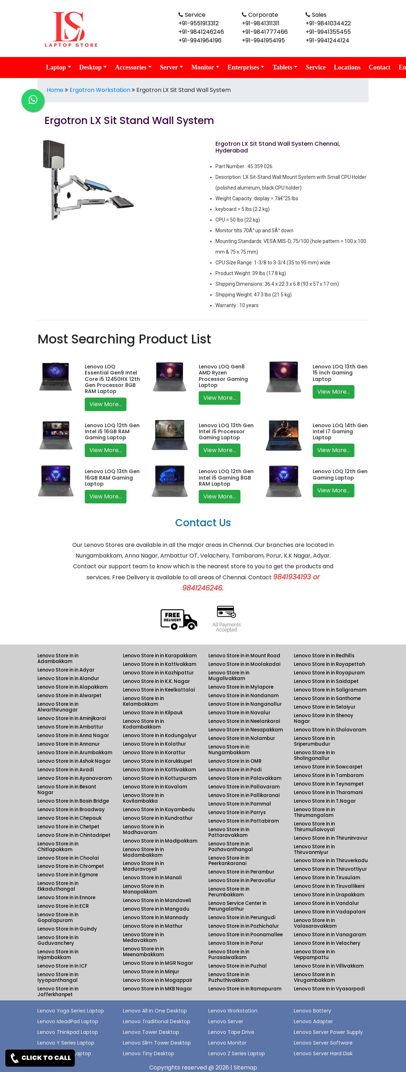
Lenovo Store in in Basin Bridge (73, 801)
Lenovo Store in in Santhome (327, 698)
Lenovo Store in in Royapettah (329, 664)
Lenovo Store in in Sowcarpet (328, 766)
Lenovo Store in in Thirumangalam (314, 812)
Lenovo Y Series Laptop (65, 1042)
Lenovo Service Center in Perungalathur (237, 906)
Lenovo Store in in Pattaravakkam (228, 832)
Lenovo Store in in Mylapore (241, 687)
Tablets (282, 67)
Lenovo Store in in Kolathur (154, 744)
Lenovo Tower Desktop (151, 1032)
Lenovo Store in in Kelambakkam (143, 701)
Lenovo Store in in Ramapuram (244, 988)
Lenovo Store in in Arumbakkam (74, 752)
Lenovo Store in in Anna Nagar (73, 735)
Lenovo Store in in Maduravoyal (143, 866)
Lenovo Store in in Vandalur (326, 903)
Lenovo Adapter (313, 1021)
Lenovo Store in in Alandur (68, 678)
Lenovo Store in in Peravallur (242, 880)
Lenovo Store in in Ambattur (70, 727)
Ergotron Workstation (99, 90)
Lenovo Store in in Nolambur (241, 738)
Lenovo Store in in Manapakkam (143, 889)
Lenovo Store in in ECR (63, 906)
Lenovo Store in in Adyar (65, 670)
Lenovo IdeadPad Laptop (67, 1021)
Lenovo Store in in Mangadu (156, 909)
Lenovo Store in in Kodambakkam (143, 724)
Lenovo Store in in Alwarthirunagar (57, 707)
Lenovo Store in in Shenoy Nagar (323, 718)
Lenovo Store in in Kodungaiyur (160, 735)
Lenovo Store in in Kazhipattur (158, 672)
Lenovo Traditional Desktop (156, 1021)
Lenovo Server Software (323, 1042)
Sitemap (245, 1067)
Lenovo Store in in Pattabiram (243, 821)
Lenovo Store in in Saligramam (330, 690)
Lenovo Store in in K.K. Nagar (156, 681)
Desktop (90, 67)
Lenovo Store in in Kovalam (155, 786)
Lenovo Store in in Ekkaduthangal (57, 886)
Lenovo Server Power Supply (328, 1032)
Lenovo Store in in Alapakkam (72, 687)
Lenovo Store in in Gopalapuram (57, 917)
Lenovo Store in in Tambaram (329, 775)
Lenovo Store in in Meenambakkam (143, 952)
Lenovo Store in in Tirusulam (327, 877)
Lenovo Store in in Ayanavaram (74, 778)
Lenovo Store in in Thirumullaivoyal (314, 826)
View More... (105, 404)
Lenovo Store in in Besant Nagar (66, 789)
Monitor (202, 67)
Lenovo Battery (312, 1010)
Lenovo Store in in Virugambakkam (314, 977)
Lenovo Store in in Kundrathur (158, 818)
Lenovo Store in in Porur (235, 943)
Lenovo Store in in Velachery (327, 943)
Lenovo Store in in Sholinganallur (314, 755)
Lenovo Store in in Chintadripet (73, 835)
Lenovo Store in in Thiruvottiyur (330, 869)
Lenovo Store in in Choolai (68, 858)
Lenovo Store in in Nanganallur (245, 704)
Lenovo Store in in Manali (152, 877)
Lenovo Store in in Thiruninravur (331, 838)
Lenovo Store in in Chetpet (68, 826)
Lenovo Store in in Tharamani (328, 792)
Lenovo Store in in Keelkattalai (159, 690)
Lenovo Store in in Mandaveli (157, 900)
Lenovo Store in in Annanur (68, 744)
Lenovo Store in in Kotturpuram (160, 778)
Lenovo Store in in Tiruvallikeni (329, 886)
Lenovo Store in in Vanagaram (330, 934)
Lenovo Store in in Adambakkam (57, 658)
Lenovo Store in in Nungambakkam (229, 750)
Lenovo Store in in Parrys (237, 812)
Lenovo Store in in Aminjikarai (71, 718)
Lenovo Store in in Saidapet (326, 681)
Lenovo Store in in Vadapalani (329, 911)
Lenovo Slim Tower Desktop (157, 1042)
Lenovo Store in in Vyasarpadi (329, 988)
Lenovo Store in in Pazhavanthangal (230, 846)
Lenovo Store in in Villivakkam (329, 966)
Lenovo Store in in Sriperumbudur (314, 741)
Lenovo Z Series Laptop (236, 1053)
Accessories (130, 67)
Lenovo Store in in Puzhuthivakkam (228, 977)
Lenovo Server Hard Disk (323, 1053)
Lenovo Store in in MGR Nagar (158, 963)
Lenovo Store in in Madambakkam (143, 852)
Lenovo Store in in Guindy (67, 929)
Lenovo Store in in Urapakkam (329, 894)
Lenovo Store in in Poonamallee (245, 934)
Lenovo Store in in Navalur (239, 712)
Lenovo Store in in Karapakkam (160, 655)
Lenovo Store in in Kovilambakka (143, 798)
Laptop (56, 67)
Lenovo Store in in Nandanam (243, 695)
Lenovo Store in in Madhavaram (143, 829)
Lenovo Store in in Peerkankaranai (228, 861)
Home (55, 90)
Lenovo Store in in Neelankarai (244, 721)
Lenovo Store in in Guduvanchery (57, 940)
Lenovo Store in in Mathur (153, 926)
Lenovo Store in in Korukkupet (157, 761)
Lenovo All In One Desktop (155, 1010)
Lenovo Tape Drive (231, 1032)
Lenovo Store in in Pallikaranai (244, 795)
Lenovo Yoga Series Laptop (70, 1010)
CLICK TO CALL (40, 1058)
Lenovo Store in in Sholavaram (330, 729)
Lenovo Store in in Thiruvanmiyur (314, 849)
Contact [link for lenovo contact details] (379, 67)
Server (169, 67)
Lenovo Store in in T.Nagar (325, 801)
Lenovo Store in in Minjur (151, 971)
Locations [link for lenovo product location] (347, 67)
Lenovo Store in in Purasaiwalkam (228, 954)
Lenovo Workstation (232, 1010)
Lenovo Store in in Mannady (155, 917)
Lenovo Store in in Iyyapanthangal (57, 977)
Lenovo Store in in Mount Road (244, 655)
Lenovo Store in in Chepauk (69, 818)
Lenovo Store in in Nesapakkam (245, 729)
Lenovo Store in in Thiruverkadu (331, 860)
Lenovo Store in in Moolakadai (244, 664)
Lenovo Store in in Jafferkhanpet (57, 991)
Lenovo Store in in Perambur (241, 872)
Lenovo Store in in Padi (234, 769)
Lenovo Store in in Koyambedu (159, 809)
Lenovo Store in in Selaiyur (324, 707)
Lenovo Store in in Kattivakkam (159, 664)
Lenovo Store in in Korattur (154, 752)
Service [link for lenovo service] (316, 67)
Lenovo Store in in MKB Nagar (157, 988)
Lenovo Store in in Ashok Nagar (74, 761)
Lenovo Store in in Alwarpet (69, 695)
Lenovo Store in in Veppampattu (314, 954)
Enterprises (243, 67)
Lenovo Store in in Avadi (65, 769)
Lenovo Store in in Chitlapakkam (57, 846)
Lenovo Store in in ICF (62, 966)
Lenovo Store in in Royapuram (329, 672)
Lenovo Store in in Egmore (67, 874)
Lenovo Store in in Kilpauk (153, 712)
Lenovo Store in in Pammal (239, 804)
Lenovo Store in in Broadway (71, 809)
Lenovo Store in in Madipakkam (160, 841)
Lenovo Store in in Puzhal (237, 966)
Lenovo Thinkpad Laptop (67, 1032)
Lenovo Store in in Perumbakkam (228, 892)
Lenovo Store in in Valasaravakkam (315, 923)
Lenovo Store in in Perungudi (241, 917)
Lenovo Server (225, 1021)
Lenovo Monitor (227, 1042)
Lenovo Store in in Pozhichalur (243, 926)
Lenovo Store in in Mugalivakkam (228, 675)
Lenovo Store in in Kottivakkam (159, 769)
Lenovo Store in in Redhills (324, 655)
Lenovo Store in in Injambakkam (57, 954)
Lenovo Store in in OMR (234, 761)
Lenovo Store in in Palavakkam (244, 778)
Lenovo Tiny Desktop (148, 1053)
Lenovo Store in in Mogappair (157, 980)
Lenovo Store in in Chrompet (70, 866)
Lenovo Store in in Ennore (66, 897)
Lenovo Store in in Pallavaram (244, 786)
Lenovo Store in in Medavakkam (143, 937)
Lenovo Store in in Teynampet (329, 784)
